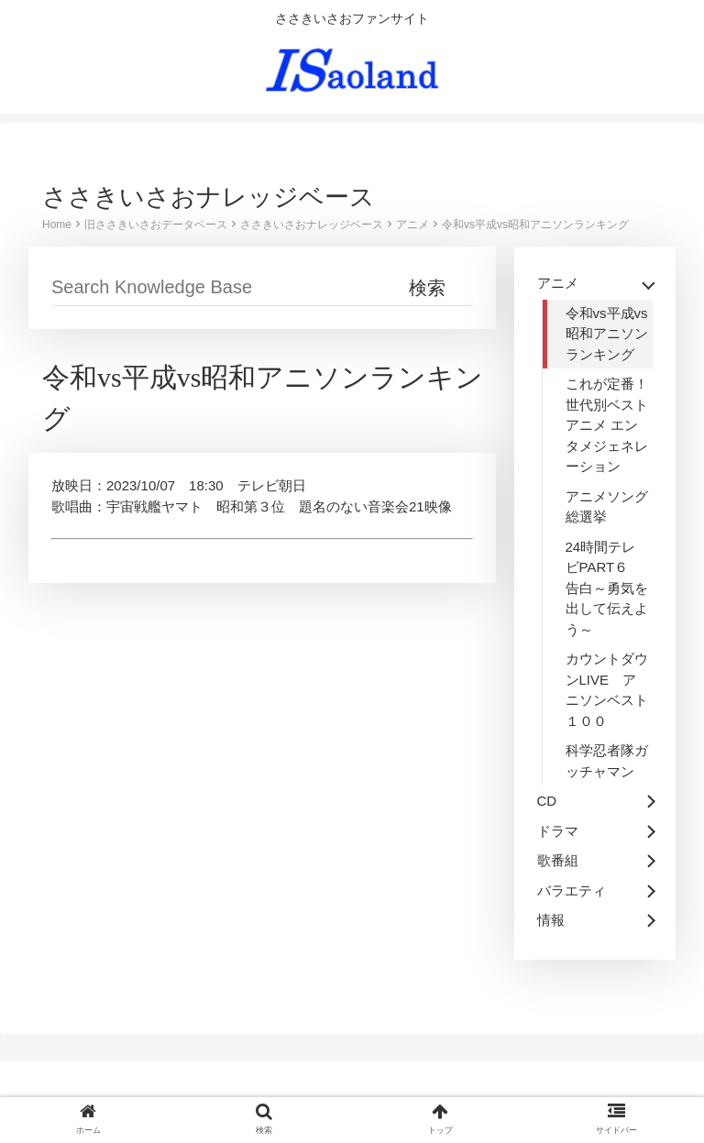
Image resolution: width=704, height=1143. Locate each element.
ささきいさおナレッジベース (311, 224)
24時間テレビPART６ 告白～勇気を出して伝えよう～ (607, 588)
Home (57, 224)
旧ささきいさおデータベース (155, 224)
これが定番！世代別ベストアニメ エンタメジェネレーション (607, 425)
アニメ (412, 224)
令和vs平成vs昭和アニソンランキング (535, 224)
